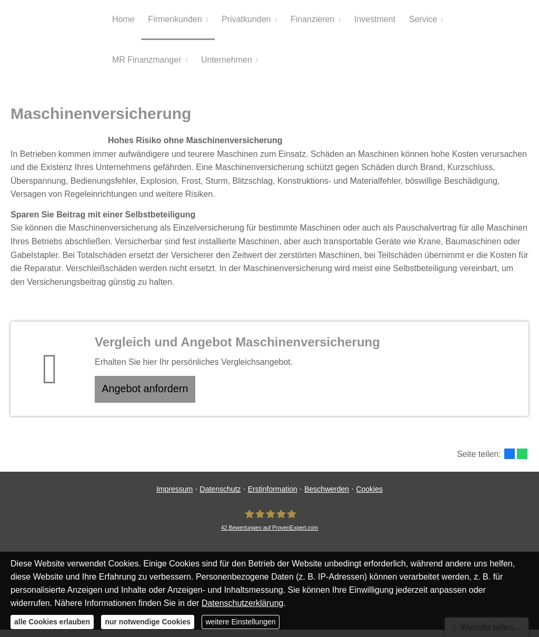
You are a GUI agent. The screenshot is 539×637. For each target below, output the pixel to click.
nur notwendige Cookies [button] (148, 622)
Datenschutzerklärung (243, 603)
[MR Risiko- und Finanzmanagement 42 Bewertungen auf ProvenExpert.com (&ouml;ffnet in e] (269, 527)
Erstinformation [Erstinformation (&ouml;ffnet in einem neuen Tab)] (272, 496)
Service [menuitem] (418, 20)
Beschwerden (326, 496)
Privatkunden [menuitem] (243, 20)
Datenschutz (220, 496)
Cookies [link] (369, 496)
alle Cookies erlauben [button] (52, 622)
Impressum (174, 496)
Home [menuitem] (123, 20)
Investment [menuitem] (370, 20)
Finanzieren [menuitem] (309, 20)
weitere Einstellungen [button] (240, 622)
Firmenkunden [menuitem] (174, 20)
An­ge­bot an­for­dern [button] (149, 394)
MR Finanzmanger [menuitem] (146, 62)
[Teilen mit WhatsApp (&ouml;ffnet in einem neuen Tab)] (522, 461)
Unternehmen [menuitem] (225, 62)
